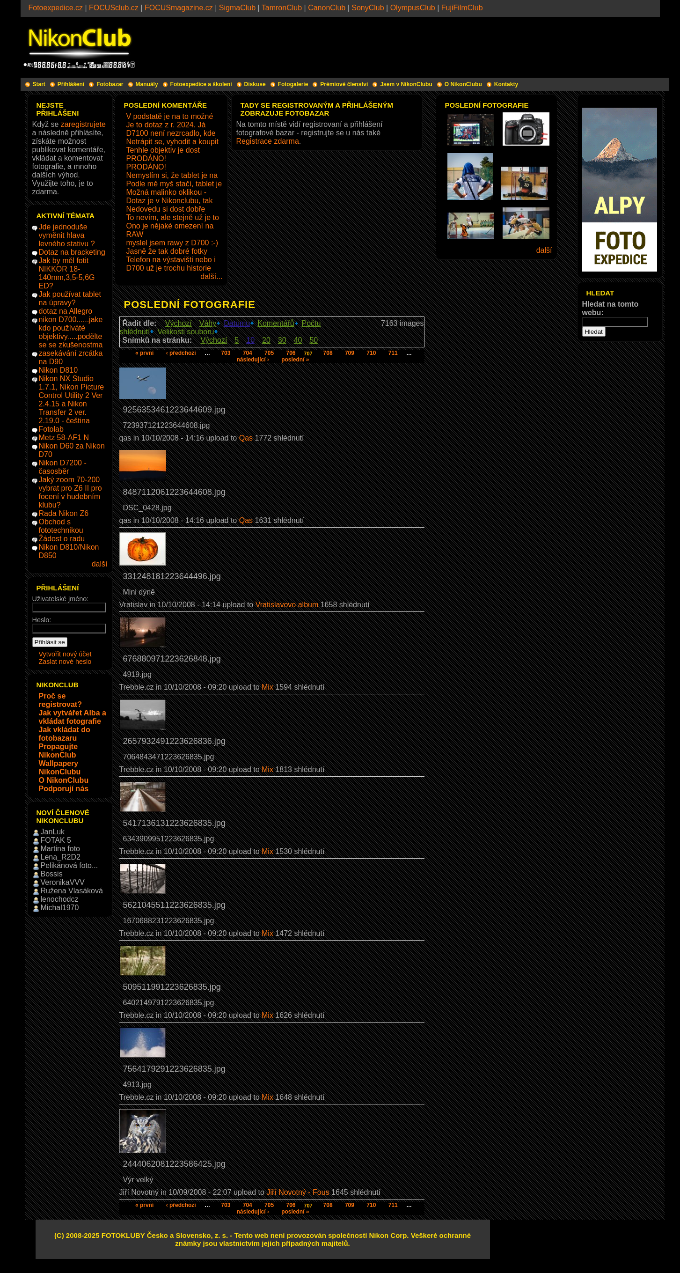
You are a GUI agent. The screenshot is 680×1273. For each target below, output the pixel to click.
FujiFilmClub (462, 8)
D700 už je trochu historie (168, 268)
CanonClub (326, 8)
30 (282, 340)
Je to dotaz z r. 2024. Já (166, 125)
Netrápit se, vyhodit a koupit (172, 142)
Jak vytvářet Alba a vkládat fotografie (72, 717)
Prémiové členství (344, 84)
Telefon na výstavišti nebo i (171, 260)
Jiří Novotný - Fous (297, 1192)
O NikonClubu (463, 84)
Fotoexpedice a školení (201, 84)
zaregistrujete (83, 124)
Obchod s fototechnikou (61, 526)
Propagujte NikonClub (58, 751)
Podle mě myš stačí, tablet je (174, 184)
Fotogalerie (293, 84)
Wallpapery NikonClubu (60, 767)
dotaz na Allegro (66, 311)
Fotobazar (109, 84)
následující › (252, 359)
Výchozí (178, 323)
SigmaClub (237, 8)
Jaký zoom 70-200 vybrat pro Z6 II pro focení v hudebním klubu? (70, 492)
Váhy (207, 323)
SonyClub (367, 8)
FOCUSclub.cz (114, 8)
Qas (246, 438)
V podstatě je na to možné (169, 116)
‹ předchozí (181, 353)
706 (290, 353)
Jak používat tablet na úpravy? (70, 298)
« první (144, 353)
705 (269, 353)
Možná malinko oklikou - (166, 192)
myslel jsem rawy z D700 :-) (172, 243)
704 (247, 353)
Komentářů (275, 323)
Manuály (147, 84)
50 (313, 340)
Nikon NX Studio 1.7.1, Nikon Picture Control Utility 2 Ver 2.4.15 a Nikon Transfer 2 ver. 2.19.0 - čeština (71, 400)
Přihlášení (71, 84)
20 (266, 340)
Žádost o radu (62, 539)
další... (211, 276)
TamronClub (282, 8)
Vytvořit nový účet (65, 654)
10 (250, 340)
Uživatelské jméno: (60, 599)
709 (349, 353)
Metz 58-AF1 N (64, 438)
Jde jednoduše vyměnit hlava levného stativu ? (67, 235)
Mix (267, 687)
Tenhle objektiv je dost (163, 150)
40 (298, 340)
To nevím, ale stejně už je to (172, 217)
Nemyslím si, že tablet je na (172, 175)
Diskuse (255, 84)
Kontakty (506, 84)
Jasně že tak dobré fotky (166, 251)
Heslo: (41, 620)
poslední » (295, 359)
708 (328, 353)
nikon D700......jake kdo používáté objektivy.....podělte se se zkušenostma (71, 332)
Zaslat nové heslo (65, 661)
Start (39, 84)
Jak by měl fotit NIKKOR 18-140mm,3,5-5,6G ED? (67, 273)
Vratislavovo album (287, 605)
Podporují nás (64, 789)
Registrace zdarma (267, 141)
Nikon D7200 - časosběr (63, 467)
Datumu (237, 323)
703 (225, 353)
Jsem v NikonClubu (406, 84)
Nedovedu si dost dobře (165, 209)
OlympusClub (412, 8)
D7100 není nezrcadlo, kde (171, 133)
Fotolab (51, 429)
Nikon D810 (58, 370)
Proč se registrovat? (60, 700)
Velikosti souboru (185, 332)
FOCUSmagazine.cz (179, 8)
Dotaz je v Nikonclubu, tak (169, 201)
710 (371, 353)
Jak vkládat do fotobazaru (64, 734)
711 (393, 353)
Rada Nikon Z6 (64, 513)
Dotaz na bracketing (72, 252)
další (100, 564)
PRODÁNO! (146, 158)
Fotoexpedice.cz (56, 8)
